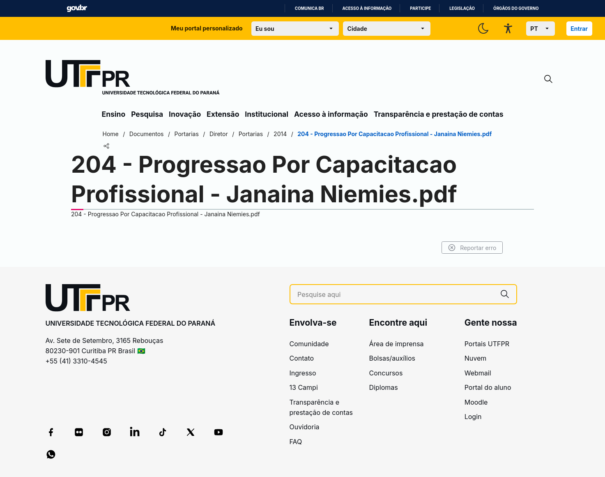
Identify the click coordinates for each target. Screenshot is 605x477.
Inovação (185, 114)
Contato (302, 358)
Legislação (462, 8)
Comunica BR (309, 8)
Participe (420, 8)
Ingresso (303, 373)
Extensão (223, 114)
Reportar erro (472, 247)
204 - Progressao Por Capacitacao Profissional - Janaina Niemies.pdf (165, 214)
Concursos (386, 373)
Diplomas (383, 387)
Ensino (114, 114)
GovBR (77, 8)
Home (111, 133)
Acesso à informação (367, 8)
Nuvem (476, 358)
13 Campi (304, 387)
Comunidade (309, 344)
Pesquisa (147, 114)
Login (473, 416)
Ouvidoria (305, 427)
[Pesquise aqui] (395, 294)
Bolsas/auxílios (392, 358)
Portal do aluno (488, 387)
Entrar (579, 28)
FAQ (296, 442)
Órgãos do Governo (515, 8)
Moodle (476, 402)
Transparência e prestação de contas (439, 114)
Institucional (266, 114)
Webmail (478, 373)
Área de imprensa (396, 344)
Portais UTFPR (487, 344)
